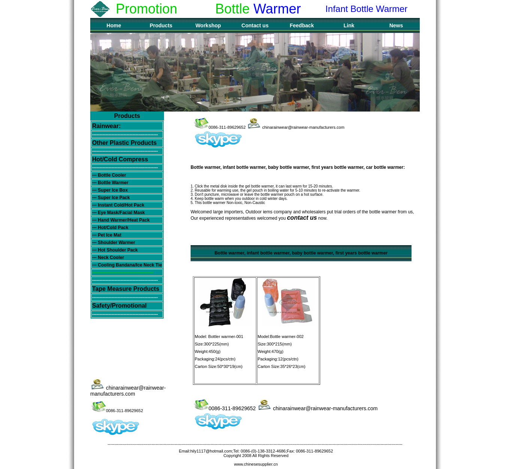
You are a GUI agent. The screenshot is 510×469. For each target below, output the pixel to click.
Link (349, 25)
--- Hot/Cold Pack (110, 227)
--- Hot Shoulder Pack (115, 250)
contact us (302, 217)
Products (161, 25)
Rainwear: (106, 126)
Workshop (208, 25)
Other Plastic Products (124, 143)
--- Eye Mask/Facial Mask (118, 212)
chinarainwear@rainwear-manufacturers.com (128, 391)
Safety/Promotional (119, 305)
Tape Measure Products (125, 289)
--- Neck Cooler (108, 257)
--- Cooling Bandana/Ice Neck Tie (127, 265)
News (396, 25)
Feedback (302, 25)
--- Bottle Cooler (109, 175)
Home (114, 25)
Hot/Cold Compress (120, 159)
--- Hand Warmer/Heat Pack (121, 220)
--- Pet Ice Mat (106, 235)
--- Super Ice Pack (111, 197)
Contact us (255, 25)
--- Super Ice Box (110, 190)
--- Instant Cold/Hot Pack (118, 205)
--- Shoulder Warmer (113, 242)
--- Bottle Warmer (110, 182)
